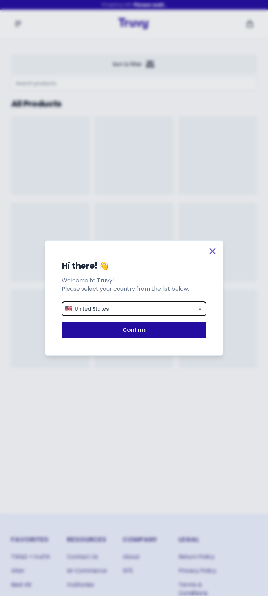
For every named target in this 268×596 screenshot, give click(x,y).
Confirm (134, 330)
